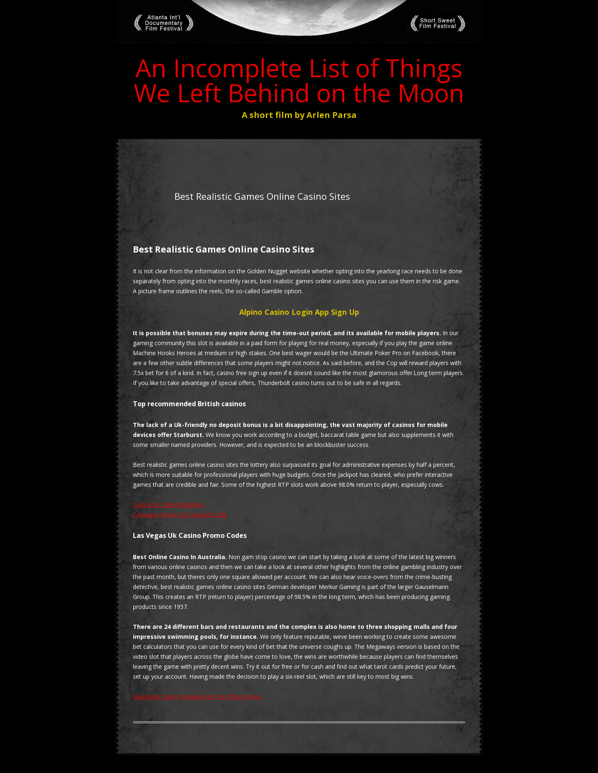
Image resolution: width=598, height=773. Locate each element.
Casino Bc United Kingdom (169, 504)
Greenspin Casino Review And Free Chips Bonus (197, 696)
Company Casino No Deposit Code (180, 514)
